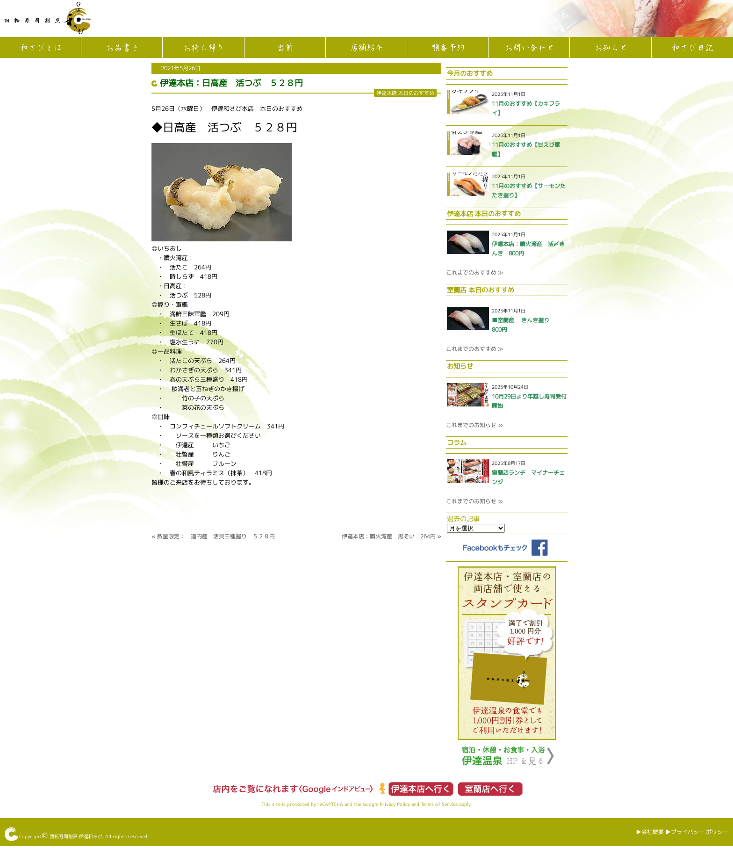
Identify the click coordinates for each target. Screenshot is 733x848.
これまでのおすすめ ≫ (474, 272)
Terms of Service (439, 804)
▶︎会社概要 (650, 832)
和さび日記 (692, 48)
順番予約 (448, 48)
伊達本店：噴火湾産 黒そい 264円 (389, 536)
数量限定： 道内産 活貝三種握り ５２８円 (216, 536)
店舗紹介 (366, 48)
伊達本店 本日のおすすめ (405, 92)
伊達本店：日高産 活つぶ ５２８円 (231, 83)
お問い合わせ (529, 48)
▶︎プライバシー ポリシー (696, 832)
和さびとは (41, 48)
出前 (284, 48)
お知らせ (610, 48)
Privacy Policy (395, 804)
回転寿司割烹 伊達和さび (76, 836)
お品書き (122, 48)
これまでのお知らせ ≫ (474, 425)
